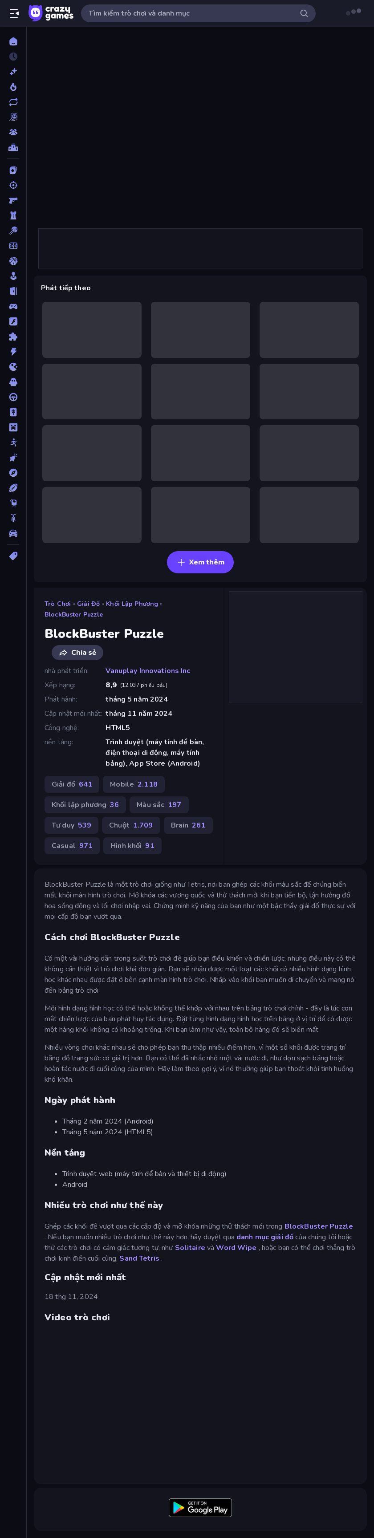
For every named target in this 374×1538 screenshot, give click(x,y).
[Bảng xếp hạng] (13, 147)
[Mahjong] (13, 412)
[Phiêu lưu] (13, 472)
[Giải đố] (13, 336)
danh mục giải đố (264, 1237)
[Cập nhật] (13, 102)
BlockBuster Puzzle (74, 614)
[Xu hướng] (13, 86)
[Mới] (13, 71)
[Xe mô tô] (13, 518)
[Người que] (13, 442)
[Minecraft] (13, 427)
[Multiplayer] (13, 132)
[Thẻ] (13, 556)
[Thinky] (13, 503)
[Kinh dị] (13, 382)
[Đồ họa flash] (13, 321)
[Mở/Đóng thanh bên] (14, 13)
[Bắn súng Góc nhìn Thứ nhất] (13, 200)
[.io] (13, 366)
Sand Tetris (139, 1258)
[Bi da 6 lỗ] (13, 230)
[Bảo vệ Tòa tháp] (13, 215)
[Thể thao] (13, 487)
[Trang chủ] (13, 41)
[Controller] (13, 306)
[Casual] (13, 276)
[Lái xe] (13, 397)
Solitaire (190, 1248)
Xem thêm (200, 562)
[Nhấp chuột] (13, 457)
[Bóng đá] (13, 245)
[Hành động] (13, 351)
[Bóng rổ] (13, 260)
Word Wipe (236, 1248)
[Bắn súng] (13, 185)
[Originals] (13, 117)
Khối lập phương (132, 604)
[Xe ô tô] (13, 533)
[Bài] (13, 170)
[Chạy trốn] (13, 291)
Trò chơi (58, 604)
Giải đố (88, 604)
